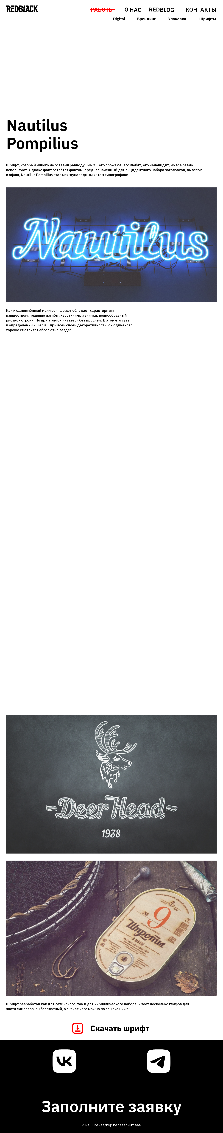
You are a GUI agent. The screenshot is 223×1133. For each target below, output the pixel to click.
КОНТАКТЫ (201, 9)
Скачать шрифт (120, 1028)
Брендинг (146, 18)
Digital (119, 18)
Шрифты (207, 18)
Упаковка (177, 18)
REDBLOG (161, 9)
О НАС (132, 9)
